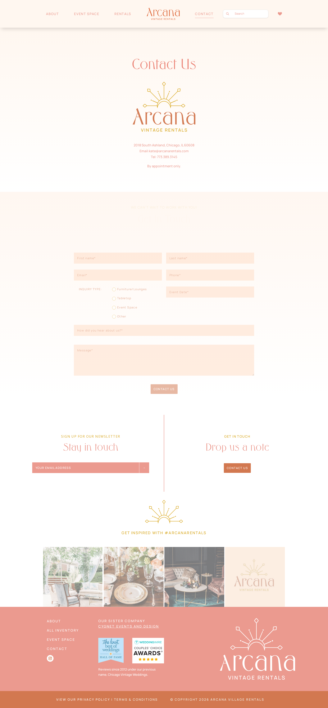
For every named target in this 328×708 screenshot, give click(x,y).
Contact (204, 14)
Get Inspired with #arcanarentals (164, 532)
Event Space (86, 14)
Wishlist (280, 14)
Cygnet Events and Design (128, 626)
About (52, 14)
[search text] (245, 14)
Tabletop (121, 298)
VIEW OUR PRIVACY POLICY (83, 699)
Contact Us (164, 389)
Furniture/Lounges (129, 289)
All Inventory (63, 630)
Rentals (122, 14)
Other (119, 316)
